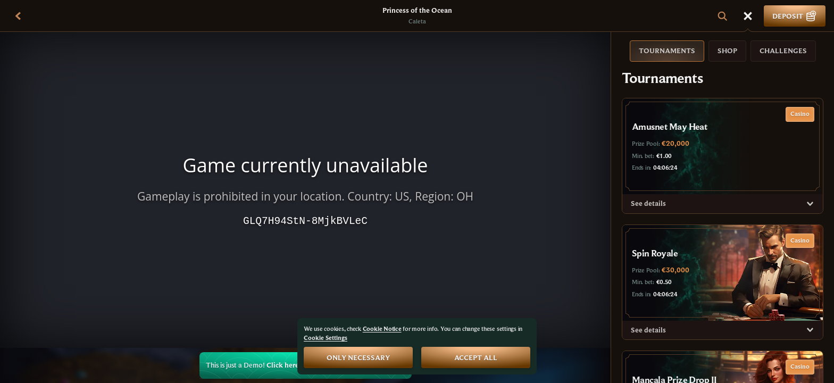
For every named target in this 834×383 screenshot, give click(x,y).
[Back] (18, 16)
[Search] (722, 16)
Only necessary (358, 357)
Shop (727, 50)
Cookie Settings (325, 338)
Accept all (475, 357)
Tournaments (667, 50)
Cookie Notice (382, 328)
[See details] (810, 203)
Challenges (783, 50)
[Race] (747, 16)
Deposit (794, 16)
